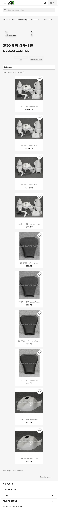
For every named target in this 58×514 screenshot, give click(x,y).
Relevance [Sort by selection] (29, 67)
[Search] (29, 10)
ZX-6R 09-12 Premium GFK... (29, 146)
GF (6, 32)
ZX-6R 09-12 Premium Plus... (29, 107)
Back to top (46, 477)
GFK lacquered (10, 35)
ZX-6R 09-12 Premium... (29, 263)
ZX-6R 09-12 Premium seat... (29, 341)
